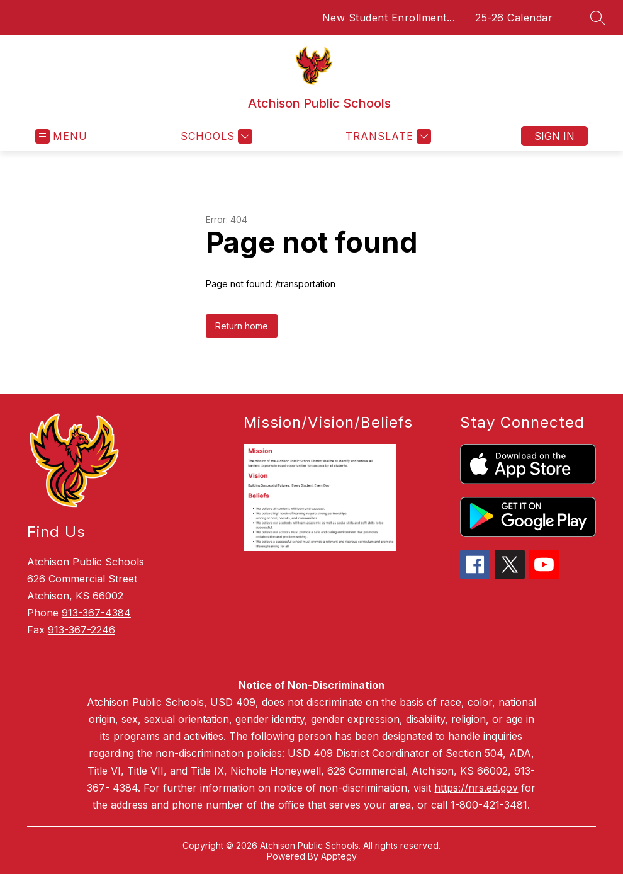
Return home (241, 326)
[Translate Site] (386, 136)
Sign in (554, 136)
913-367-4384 (96, 612)
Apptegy (339, 856)
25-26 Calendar (514, 17)
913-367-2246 (81, 629)
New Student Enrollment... (389, 17)
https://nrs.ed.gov (476, 787)
